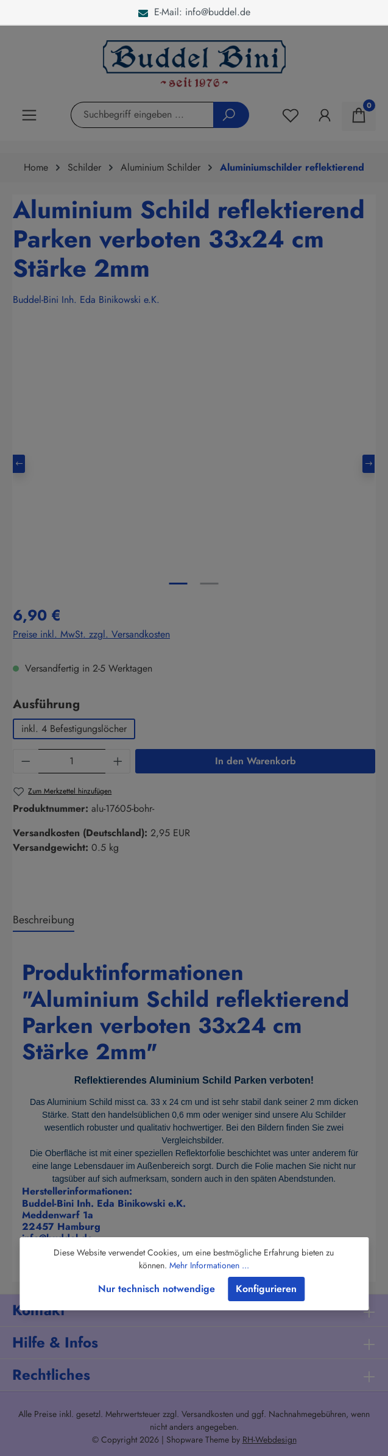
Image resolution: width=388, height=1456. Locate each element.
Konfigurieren (266, 1289)
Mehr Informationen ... (209, 1265)
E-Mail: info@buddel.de (194, 12)
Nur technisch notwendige (156, 1289)
